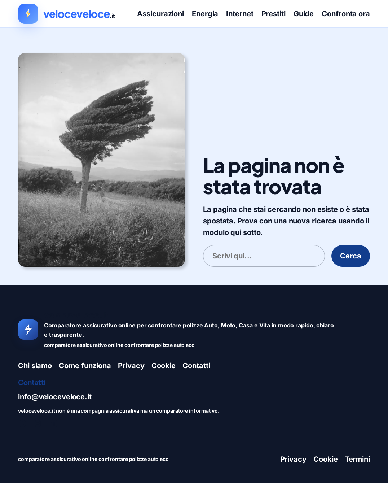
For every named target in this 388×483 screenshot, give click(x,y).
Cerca (350, 256)
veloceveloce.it (76, 314)
